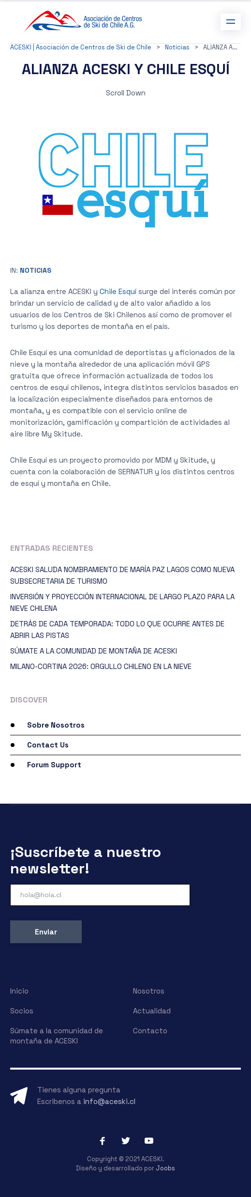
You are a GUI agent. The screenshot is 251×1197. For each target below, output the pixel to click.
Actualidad (152, 1010)
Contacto (150, 1030)
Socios (21, 1010)
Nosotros (148, 990)
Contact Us (48, 744)
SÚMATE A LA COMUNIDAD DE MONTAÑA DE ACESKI (93, 650)
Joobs (165, 1168)
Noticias (35, 270)
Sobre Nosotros (56, 725)
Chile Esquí (118, 291)
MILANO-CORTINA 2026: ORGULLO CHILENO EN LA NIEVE (101, 666)
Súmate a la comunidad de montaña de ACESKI (56, 1035)
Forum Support (54, 764)
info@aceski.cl (109, 1101)
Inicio (19, 990)
